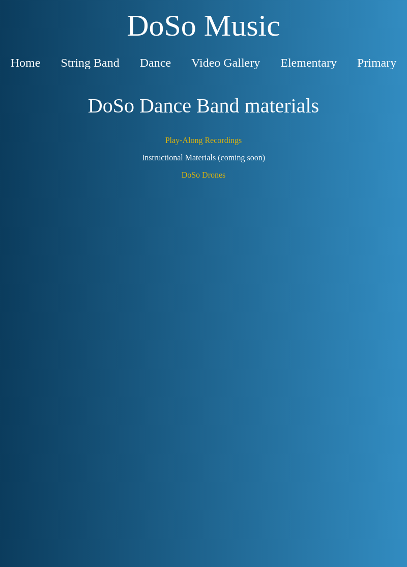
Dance (155, 62)
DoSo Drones (204, 175)
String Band (90, 62)
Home (26, 62)
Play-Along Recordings (203, 140)
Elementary (308, 62)
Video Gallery (225, 62)
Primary (376, 62)
